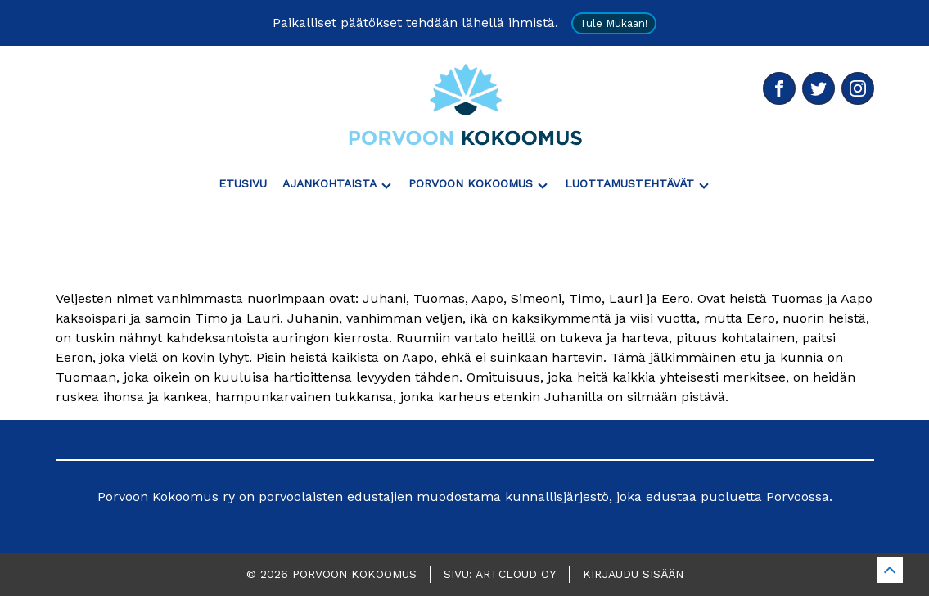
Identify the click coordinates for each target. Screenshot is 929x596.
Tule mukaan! (613, 23)
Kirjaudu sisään (633, 573)
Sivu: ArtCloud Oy (500, 573)
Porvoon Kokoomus (470, 183)
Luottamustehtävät (629, 183)
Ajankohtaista (329, 183)
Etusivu (243, 183)
